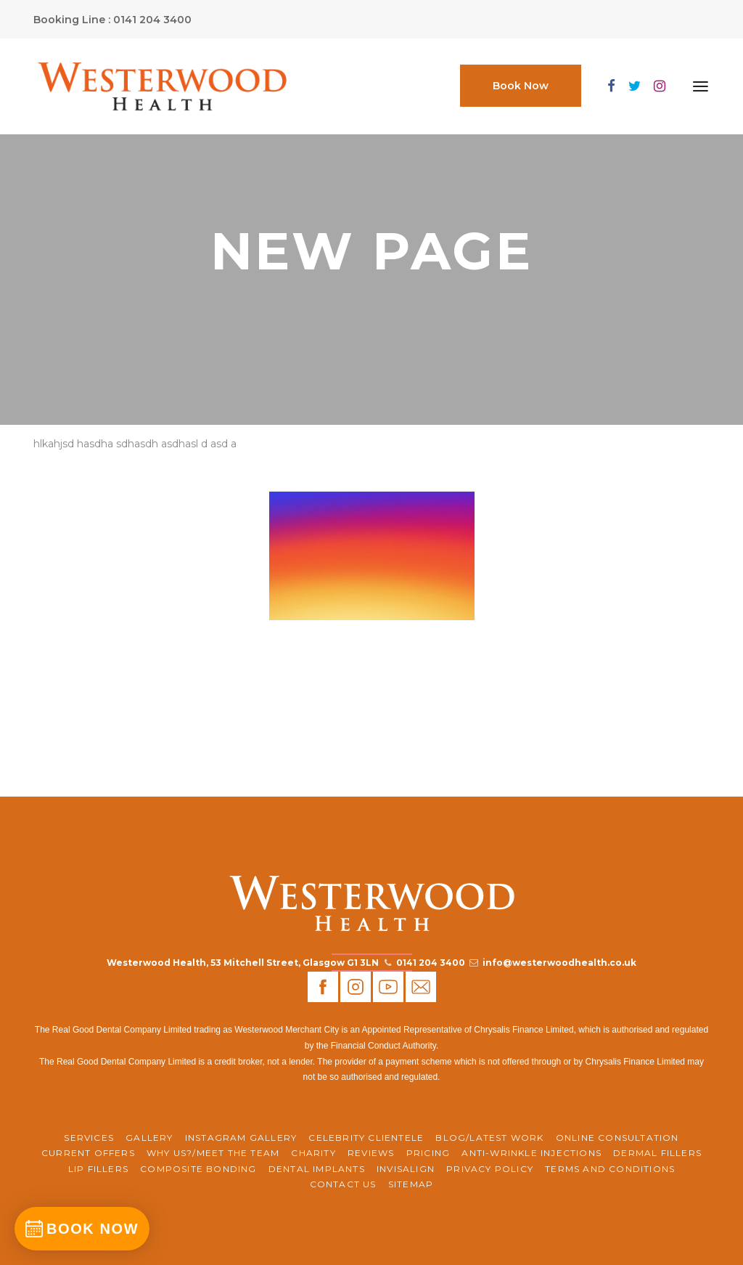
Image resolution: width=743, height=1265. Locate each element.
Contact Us (343, 1184)
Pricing (428, 1152)
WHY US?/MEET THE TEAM (213, 1152)
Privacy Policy (489, 1168)
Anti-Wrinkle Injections (531, 1152)
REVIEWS (371, 1152)
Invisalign (406, 1168)
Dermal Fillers (657, 1152)
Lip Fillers (98, 1168)
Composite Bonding (198, 1168)
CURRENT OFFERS (88, 1152)
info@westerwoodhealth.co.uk (559, 962)
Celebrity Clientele (366, 1137)
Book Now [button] (521, 85)
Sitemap (410, 1184)
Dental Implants (316, 1168)
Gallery (149, 1137)
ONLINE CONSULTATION (617, 1137)
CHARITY (313, 1152)
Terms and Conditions (610, 1168)
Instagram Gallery (241, 1137)
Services (89, 1137)
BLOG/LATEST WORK (489, 1137)
